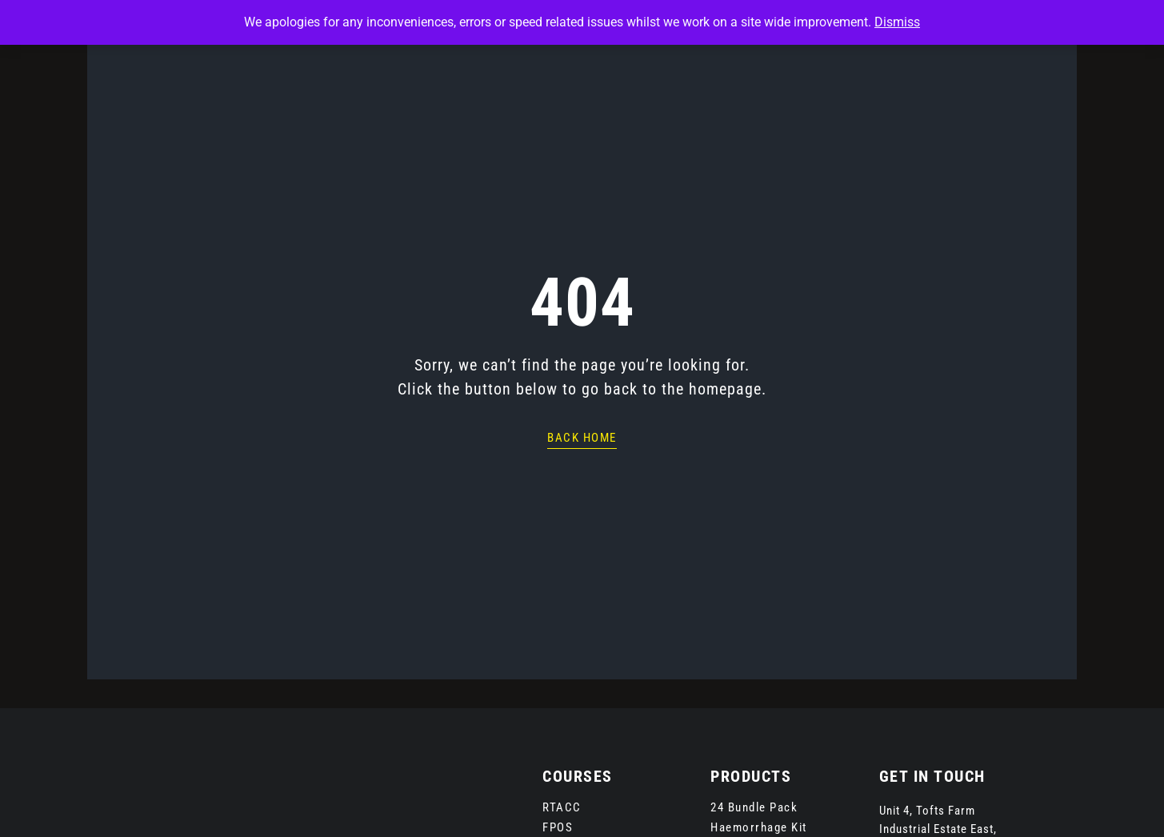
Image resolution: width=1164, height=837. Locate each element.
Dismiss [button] (897, 22)
